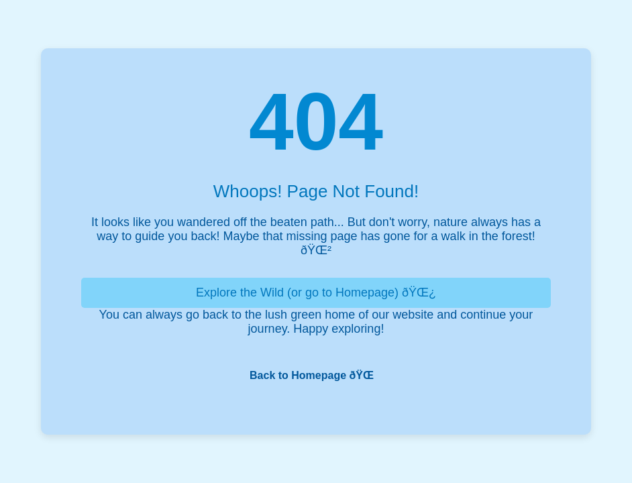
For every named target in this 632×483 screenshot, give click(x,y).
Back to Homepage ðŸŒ (316, 375)
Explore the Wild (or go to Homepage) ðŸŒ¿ (316, 292)
